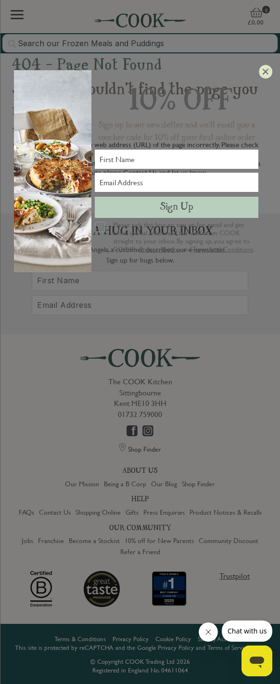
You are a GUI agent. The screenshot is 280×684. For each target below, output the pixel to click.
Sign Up (176, 207)
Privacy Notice (160, 248)
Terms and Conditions (223, 248)
